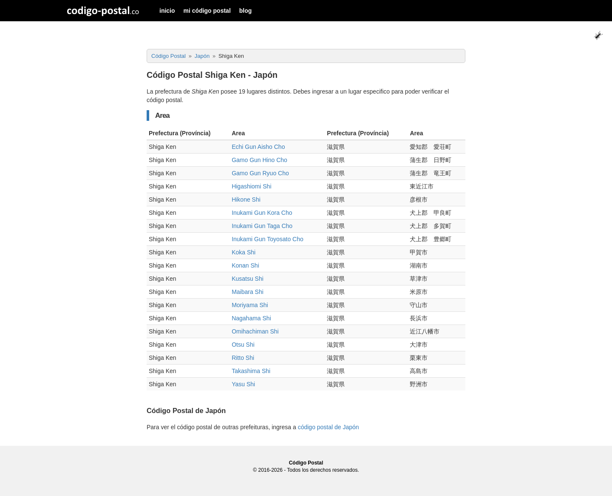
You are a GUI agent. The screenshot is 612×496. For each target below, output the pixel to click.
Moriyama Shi (250, 305)
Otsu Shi (243, 344)
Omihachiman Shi (255, 331)
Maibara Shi (248, 291)
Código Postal (306, 463)
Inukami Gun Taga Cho (262, 225)
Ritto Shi (243, 357)
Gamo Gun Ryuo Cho (260, 173)
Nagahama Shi (251, 318)
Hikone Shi (246, 199)
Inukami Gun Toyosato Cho (267, 239)
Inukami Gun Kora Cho (262, 212)
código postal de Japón (328, 427)
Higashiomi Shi (251, 186)
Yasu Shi (243, 384)
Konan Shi (245, 265)
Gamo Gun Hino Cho (259, 160)
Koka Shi (243, 252)
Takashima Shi (251, 371)
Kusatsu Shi (248, 278)
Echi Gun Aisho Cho (258, 146)
